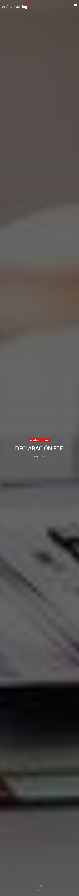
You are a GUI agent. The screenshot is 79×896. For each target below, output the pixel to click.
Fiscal (46, 440)
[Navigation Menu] (75, 5)
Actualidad (34, 440)
